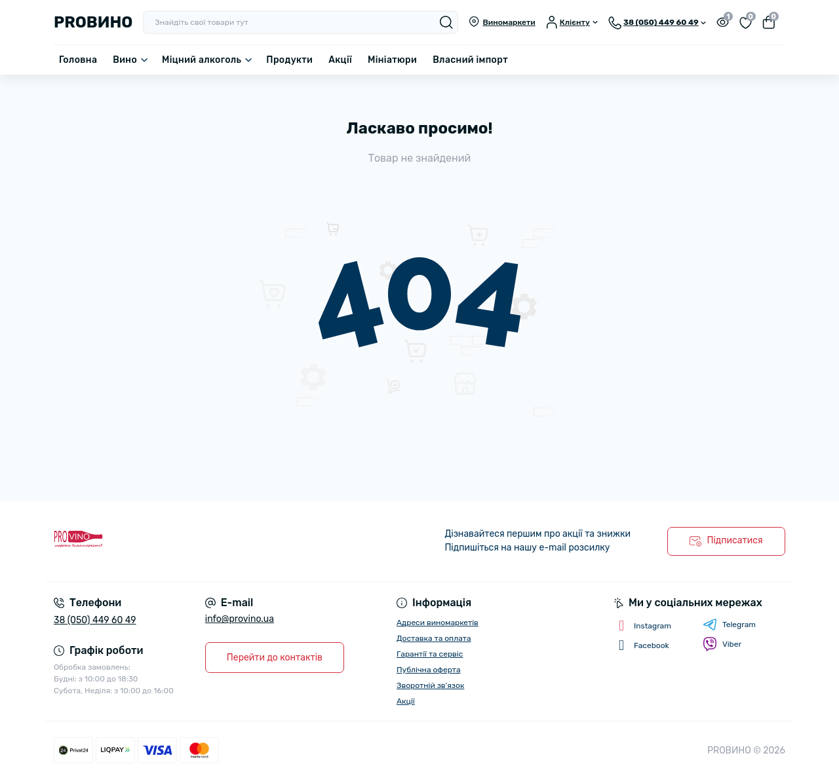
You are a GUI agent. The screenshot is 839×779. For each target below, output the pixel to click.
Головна (78, 59)
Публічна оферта (429, 669)
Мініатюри (392, 59)
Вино (125, 59)
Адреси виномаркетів (437, 622)
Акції (340, 59)
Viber (722, 644)
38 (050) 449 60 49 (95, 620)
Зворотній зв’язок (430, 685)
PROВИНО (93, 22)
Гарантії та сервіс (430, 654)
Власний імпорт (470, 59)
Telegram (729, 624)
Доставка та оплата (434, 638)
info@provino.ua (239, 619)
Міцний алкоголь (201, 59)
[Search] (446, 22)
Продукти (289, 59)
